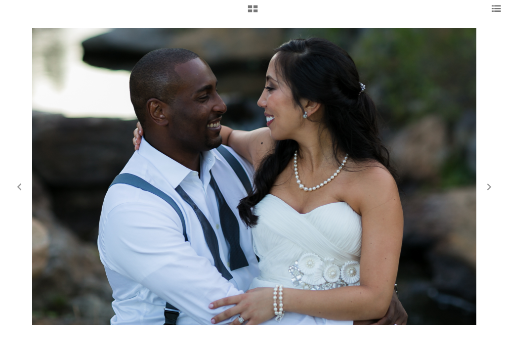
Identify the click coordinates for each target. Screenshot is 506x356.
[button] (252, 12)
